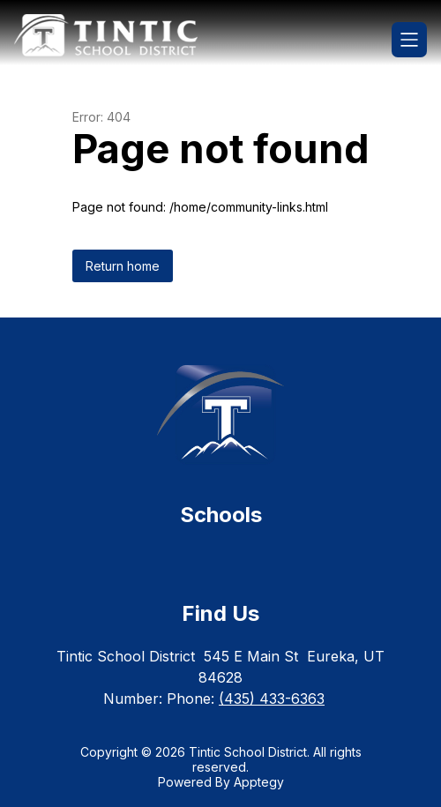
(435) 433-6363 (272, 698)
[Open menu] (409, 39)
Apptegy (259, 781)
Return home (123, 265)
